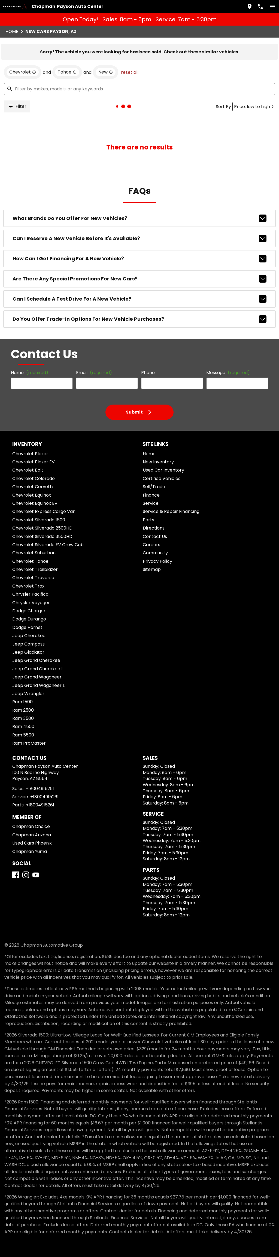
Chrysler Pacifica (30, 594)
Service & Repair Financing (171, 511)
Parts (148, 520)
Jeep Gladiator (28, 652)
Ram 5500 (23, 735)
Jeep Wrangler (28, 693)
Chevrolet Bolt (27, 470)
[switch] (272, 6)
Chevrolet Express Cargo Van (43, 511)
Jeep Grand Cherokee (36, 660)
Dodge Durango (29, 619)
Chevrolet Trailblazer (35, 569)
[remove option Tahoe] (67, 72)
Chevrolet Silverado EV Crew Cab (48, 545)
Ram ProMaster (29, 743)
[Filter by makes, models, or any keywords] (139, 89)
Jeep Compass (28, 644)
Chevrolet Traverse (33, 577)
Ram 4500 (23, 726)
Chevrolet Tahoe (30, 561)
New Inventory (158, 462)
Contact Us (155, 536)
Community (155, 553)
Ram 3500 (23, 718)
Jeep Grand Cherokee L (37, 669)
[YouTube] (35, 874)
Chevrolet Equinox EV (34, 503)
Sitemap (152, 569)
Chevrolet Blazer (30, 454)
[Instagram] (25, 874)
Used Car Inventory (163, 470)
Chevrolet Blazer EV (33, 462)
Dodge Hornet (27, 627)
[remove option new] (106, 72)
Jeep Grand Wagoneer (37, 677)
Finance (151, 495)
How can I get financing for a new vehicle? (139, 258)
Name (29, 372)
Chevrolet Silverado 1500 (38, 520)
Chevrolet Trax (28, 586)
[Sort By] (253, 106)
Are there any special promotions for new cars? (139, 279)
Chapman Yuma (29, 851)
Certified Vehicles (161, 478)
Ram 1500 (22, 702)
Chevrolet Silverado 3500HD (42, 536)
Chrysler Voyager (31, 603)
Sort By (223, 106)
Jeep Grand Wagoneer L (38, 685)
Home (11, 31)
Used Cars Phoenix (32, 843)
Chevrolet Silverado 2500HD (42, 528)
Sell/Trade (154, 487)
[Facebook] (15, 874)
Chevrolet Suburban (34, 553)
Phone (148, 372)
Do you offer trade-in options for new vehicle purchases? (139, 319)
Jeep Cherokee (29, 635)
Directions (154, 528)
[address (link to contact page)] (249, 6)
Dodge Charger (29, 611)
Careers (151, 545)
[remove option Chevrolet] (23, 72)
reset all (129, 72)
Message (228, 372)
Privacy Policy (157, 561)
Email (94, 372)
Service (151, 503)
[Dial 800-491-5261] (260, 6)
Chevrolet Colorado (33, 478)
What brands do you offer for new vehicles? (139, 218)
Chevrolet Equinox (31, 495)
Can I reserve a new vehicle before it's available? (139, 238)
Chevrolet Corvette (33, 487)
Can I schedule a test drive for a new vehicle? (139, 299)
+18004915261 (40, 788)
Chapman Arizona (31, 835)
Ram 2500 (23, 710)
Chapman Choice (31, 826)
